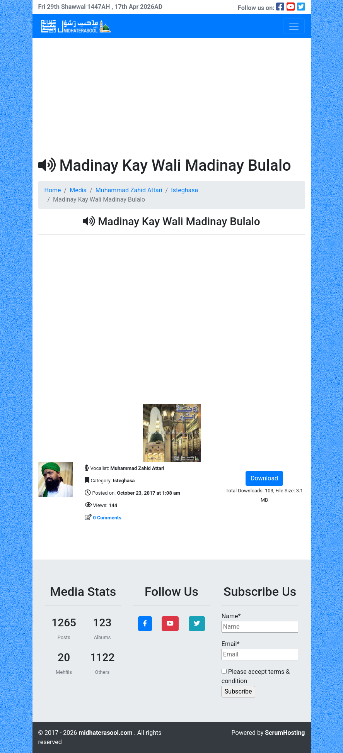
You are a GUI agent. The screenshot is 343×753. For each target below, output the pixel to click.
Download (264, 478)
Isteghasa (184, 190)
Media (78, 190)
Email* (260, 650)
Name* (260, 622)
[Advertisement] (171, 96)
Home (52, 190)
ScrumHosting (285, 732)
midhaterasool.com (106, 732)
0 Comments (107, 518)
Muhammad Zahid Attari (129, 190)
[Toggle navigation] (294, 26)
